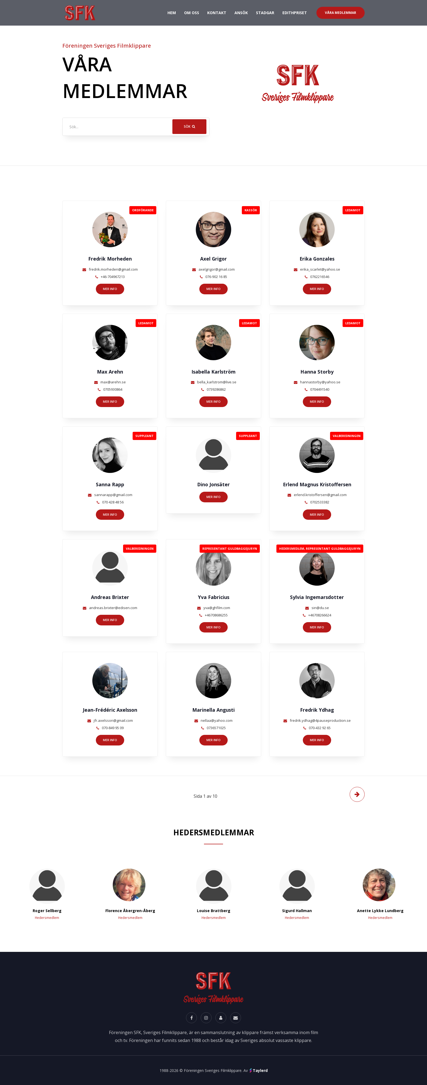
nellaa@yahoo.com (217, 720)
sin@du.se (320, 607)
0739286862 (216, 389)
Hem (171, 12)
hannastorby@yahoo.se (320, 382)
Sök (189, 126)
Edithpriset (294, 12)
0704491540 (319, 389)
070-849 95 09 (113, 727)
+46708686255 (216, 615)
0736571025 (216, 727)
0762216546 (319, 276)
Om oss (191, 12)
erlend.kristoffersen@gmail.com (320, 494)
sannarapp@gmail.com (113, 494)
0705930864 (112, 389)
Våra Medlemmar (340, 12)
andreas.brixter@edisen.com (113, 607)
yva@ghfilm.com (216, 607)
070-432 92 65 (320, 727)
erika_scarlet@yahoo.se (320, 269)
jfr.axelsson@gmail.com (113, 720)
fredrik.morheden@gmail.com (113, 269)
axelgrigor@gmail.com (217, 269)
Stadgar (265, 12)
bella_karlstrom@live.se (216, 382)
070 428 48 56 (113, 502)
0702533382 (319, 502)
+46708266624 (319, 615)
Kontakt (216, 12)
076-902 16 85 (216, 276)
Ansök (241, 12)
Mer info (110, 289)
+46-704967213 (113, 276)
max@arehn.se (113, 382)
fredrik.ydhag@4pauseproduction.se (320, 720)
